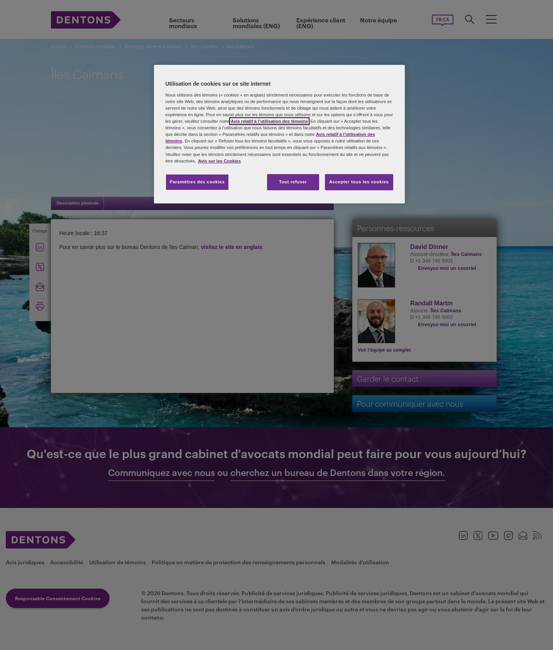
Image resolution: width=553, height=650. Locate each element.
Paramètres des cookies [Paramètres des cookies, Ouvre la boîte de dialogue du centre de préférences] (197, 181)
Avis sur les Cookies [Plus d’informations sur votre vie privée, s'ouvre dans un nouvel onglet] (219, 161)
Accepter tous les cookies (359, 181)
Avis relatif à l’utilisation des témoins (269, 121)
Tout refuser (293, 181)
